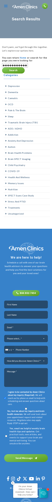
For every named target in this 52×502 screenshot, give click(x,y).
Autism (11, 146)
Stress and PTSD (17, 201)
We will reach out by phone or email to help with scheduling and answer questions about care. (26, 398)
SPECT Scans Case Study (21, 195)
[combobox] (9, 349)
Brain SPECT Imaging (19, 159)
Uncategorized (16, 213)
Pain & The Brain (17, 110)
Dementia (13, 92)
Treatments (14, 207)
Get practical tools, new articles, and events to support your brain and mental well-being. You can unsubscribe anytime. (27, 436)
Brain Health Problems (20, 152)
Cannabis (13, 98)
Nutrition (13, 189)
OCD (10, 104)
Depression (14, 86)
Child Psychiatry (16, 165)
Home (23, 57)
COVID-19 (13, 171)
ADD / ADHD (15, 128)
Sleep (11, 116)
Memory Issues (16, 183)
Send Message (26, 458)
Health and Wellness (19, 177)
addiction (13, 134)
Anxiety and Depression (20, 140)
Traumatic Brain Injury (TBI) (23, 122)
